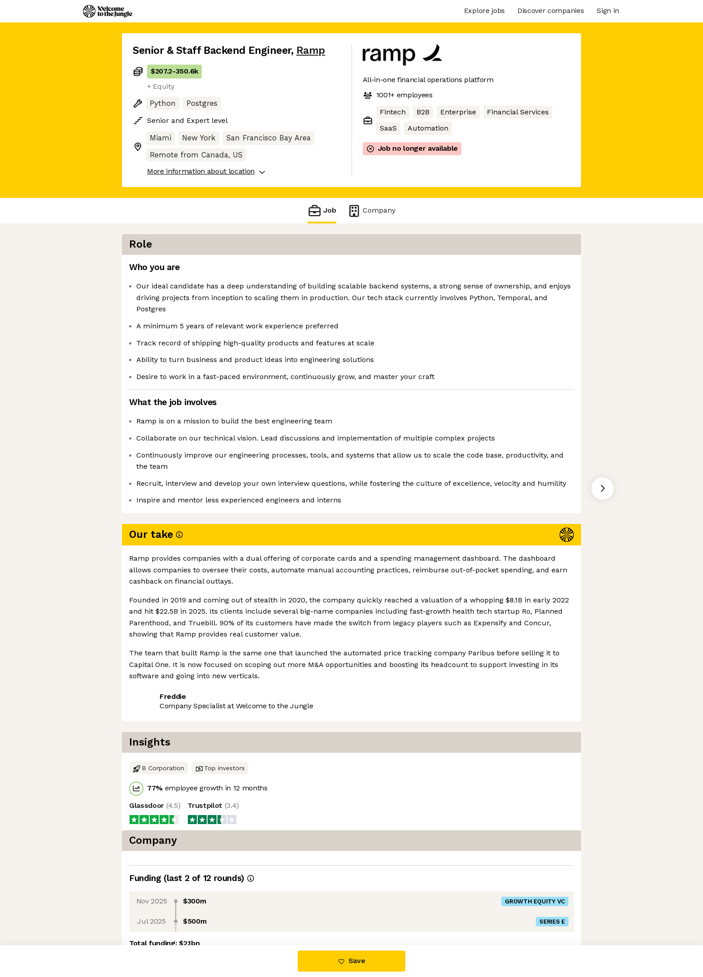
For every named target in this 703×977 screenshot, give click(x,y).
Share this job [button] (157, 638)
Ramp (310, 50)
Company (371, 210)
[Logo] (107, 11)
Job (322, 210)
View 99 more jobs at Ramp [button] (244, 638)
